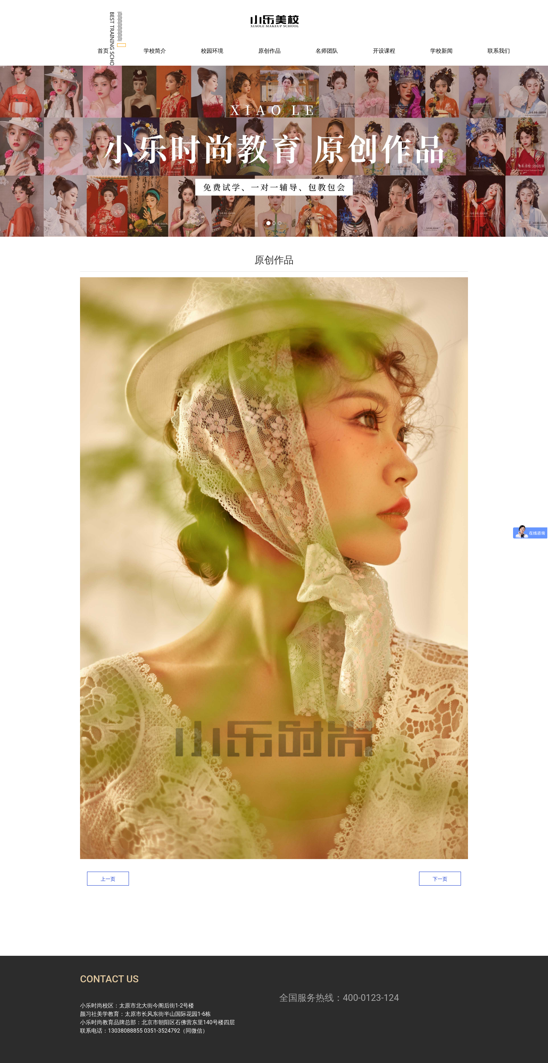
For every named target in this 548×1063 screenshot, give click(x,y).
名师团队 (327, 50)
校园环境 (212, 50)
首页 (103, 50)
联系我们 (499, 50)
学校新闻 (441, 50)
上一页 (108, 879)
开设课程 (384, 50)
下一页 (440, 879)
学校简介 (155, 50)
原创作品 (269, 50)
